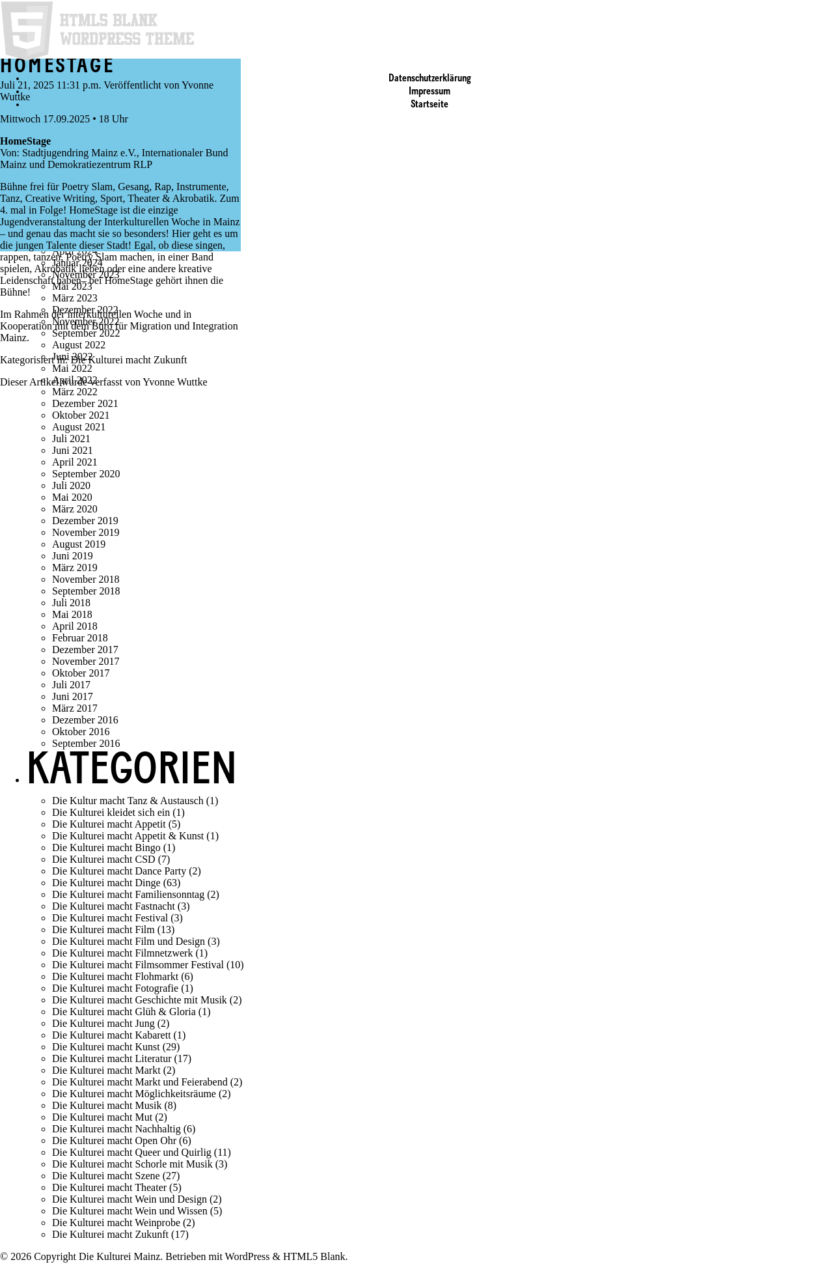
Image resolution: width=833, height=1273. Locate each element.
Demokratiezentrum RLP (100, 164)
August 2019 (78, 544)
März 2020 (75, 508)
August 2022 (78, 344)
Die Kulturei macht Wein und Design (129, 1199)
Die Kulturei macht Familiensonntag (128, 894)
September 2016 (86, 743)
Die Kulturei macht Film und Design (128, 941)
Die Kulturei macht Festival (110, 917)
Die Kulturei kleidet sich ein (111, 812)
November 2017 (86, 661)
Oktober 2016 (80, 731)
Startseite (429, 105)
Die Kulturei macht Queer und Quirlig (132, 1152)
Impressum (429, 92)
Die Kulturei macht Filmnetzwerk (122, 952)
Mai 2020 (72, 497)
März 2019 (75, 567)
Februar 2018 (80, 637)
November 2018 (86, 579)
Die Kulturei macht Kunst (106, 1046)
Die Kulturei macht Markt (106, 1070)
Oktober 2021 (80, 415)
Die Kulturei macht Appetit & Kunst (128, 835)
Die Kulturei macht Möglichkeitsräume (134, 1093)
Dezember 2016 (85, 719)
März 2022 (75, 391)
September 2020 (86, 473)
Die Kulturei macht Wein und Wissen (130, 1210)
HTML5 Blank (314, 1256)
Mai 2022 (72, 368)
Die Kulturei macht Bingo (106, 847)
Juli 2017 (71, 684)
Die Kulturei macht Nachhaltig (116, 1128)
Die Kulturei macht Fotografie (115, 988)
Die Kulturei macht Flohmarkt (115, 976)
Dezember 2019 (85, 520)
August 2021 (78, 426)
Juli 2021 (71, 438)
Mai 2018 (72, 614)
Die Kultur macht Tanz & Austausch (128, 800)
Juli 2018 (71, 602)
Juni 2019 (72, 555)
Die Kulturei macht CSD (104, 859)
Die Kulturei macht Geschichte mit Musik (139, 999)
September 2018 (86, 590)
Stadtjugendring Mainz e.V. (79, 152)
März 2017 (75, 708)
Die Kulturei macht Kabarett (111, 1035)
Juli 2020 (71, 485)
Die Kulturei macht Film (103, 929)
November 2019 (86, 532)
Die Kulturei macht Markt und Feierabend (140, 1081)
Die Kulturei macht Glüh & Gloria (124, 1011)
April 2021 (75, 462)
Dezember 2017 (85, 649)
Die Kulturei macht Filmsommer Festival (138, 964)
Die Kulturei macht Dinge (106, 882)
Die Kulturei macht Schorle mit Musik (132, 1163)
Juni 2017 (72, 696)
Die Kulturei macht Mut (102, 1117)
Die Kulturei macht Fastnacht (113, 906)
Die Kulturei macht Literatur (111, 1058)
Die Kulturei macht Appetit (109, 824)
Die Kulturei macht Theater (109, 1187)
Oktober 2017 (80, 672)
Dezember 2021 (85, 403)
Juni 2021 (72, 450)
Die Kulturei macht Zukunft (128, 359)
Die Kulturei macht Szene (106, 1175)
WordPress (247, 1256)
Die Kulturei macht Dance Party (119, 870)
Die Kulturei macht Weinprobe (116, 1222)
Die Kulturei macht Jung (103, 1023)
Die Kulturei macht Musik (106, 1105)
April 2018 (75, 626)
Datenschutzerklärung (430, 79)
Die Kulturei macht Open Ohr (114, 1140)
